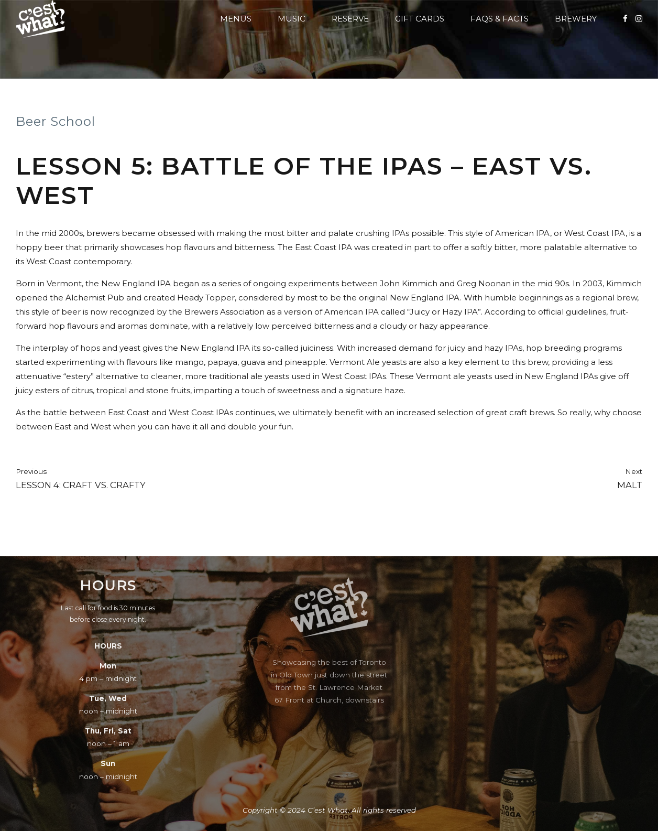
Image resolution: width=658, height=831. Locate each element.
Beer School (55, 121)
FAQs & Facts (499, 19)
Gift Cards (419, 19)
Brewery (576, 19)
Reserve (350, 19)
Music (291, 19)
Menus (235, 19)
